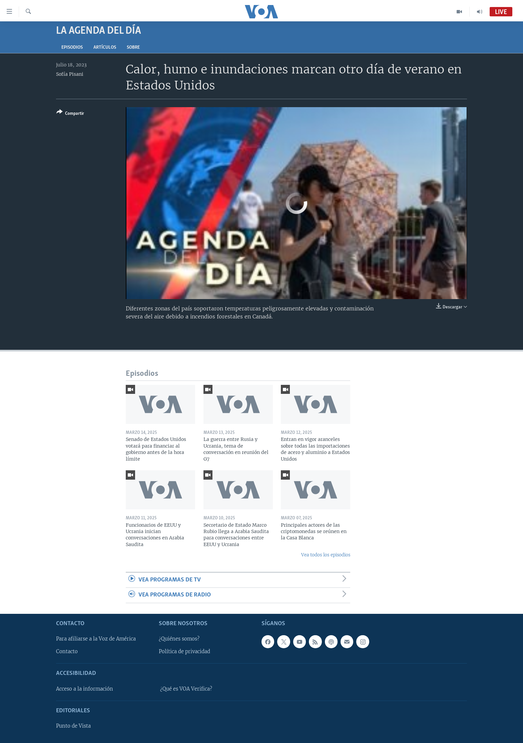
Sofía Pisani (69, 74)
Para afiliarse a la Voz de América (96, 639)
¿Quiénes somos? (179, 639)
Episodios (72, 47)
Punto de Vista (73, 726)
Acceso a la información (84, 689)
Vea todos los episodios (325, 555)
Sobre (133, 47)
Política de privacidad (184, 652)
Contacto (67, 652)
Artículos (104, 47)
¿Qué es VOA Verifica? (186, 689)
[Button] (70, 114)
